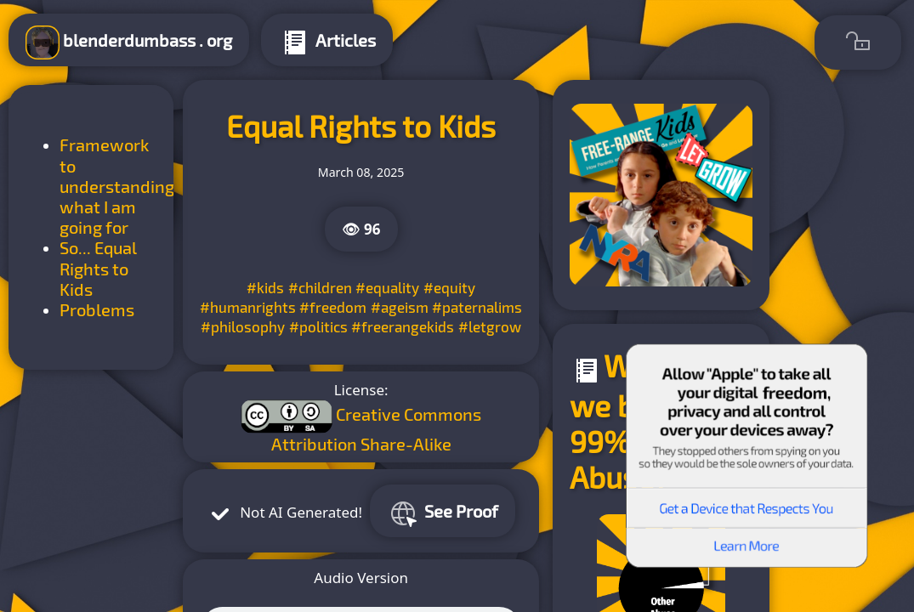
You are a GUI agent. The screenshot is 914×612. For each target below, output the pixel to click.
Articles (327, 43)
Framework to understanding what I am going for (117, 185)
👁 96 (361, 229)
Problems (97, 309)
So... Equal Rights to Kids (98, 268)
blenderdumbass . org (129, 43)
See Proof (442, 513)
